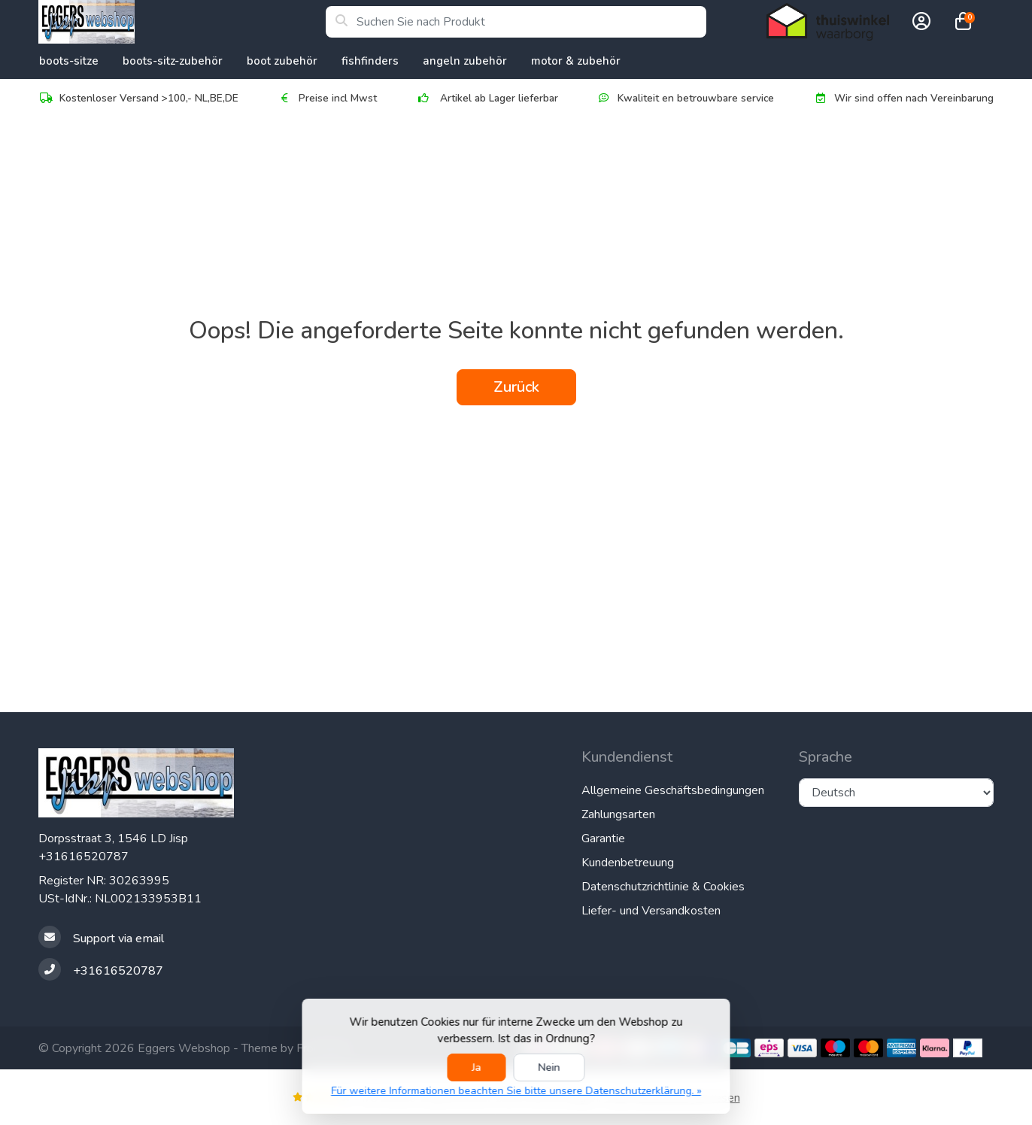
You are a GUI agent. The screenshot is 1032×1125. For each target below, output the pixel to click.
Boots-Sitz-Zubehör (173, 60)
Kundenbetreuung (627, 862)
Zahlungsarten (618, 814)
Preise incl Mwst (327, 98)
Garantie (603, 838)
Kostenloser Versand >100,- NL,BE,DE (138, 98)
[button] (919, 22)
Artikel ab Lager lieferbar (487, 98)
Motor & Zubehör (576, 60)
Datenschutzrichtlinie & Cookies (663, 886)
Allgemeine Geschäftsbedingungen (672, 790)
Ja (476, 1067)
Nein (549, 1067)
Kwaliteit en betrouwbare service (685, 98)
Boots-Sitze (69, 60)
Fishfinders (370, 60)
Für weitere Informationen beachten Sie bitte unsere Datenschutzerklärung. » (516, 1091)
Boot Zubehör (282, 60)
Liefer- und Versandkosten (651, 910)
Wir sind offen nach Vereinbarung (903, 98)
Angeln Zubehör (465, 60)
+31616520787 (83, 856)
